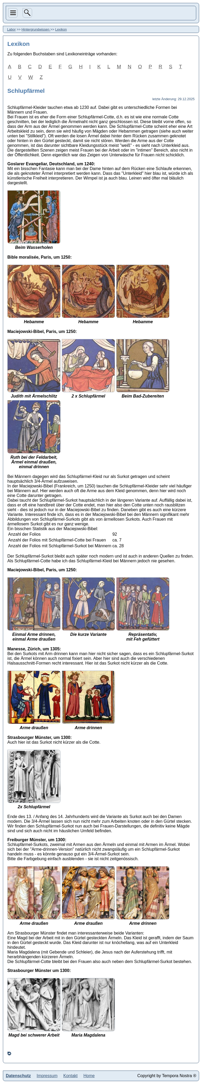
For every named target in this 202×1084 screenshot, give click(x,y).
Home (89, 1075)
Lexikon (61, 29)
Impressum (47, 1075)
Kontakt (70, 1075)
